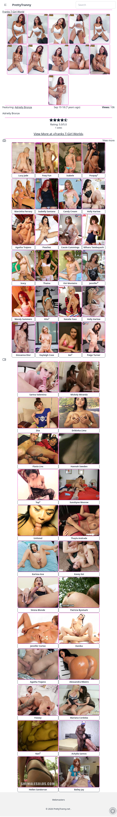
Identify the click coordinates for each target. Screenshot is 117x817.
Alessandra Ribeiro (79, 681)
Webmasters (58, 799)
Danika (79, 645)
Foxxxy (37, 717)
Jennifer (93, 283)
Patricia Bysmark (79, 610)
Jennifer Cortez (38, 645)
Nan (38, 753)
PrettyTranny (21, 5)
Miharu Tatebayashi (93, 247)
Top (38, 502)
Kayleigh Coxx (46, 355)
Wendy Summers (23, 319)
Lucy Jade (23, 175)
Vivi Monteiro (70, 283)
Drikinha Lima (79, 430)
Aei (70, 354)
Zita (38, 430)
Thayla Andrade (79, 538)
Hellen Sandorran (38, 789)
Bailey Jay (79, 789)
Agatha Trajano (23, 247)
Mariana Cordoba (79, 717)
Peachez (47, 247)
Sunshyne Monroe (79, 502)
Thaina (46, 283)
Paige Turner (93, 355)
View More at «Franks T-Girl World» (58, 134)
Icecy (23, 283)
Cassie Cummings (70, 247)
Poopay (93, 175)
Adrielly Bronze (23, 107)
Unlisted (38, 538)
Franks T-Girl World (13, 11)
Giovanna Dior (23, 355)
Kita (46, 319)
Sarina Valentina (37, 394)
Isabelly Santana (46, 211)
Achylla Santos (79, 753)
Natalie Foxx (70, 319)
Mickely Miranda (79, 394)
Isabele (70, 175)
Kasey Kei (79, 574)
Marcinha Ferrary (23, 211)
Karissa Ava (38, 574)
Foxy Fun (46, 175)
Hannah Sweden (79, 466)
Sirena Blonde (38, 610)
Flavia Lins (38, 466)
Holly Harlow (93, 211)
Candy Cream (70, 211)
